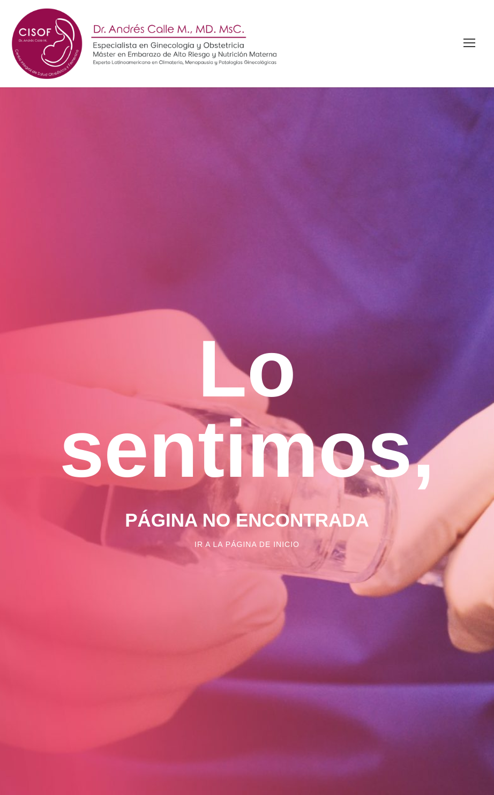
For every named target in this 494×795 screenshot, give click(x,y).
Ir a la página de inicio (247, 544)
